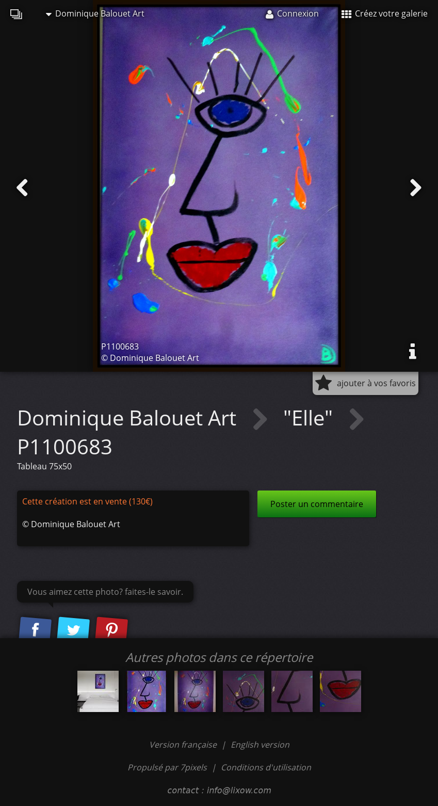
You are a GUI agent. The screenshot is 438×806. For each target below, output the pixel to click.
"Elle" (310, 417)
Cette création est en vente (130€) (87, 501)
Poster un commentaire (316, 504)
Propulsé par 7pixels (167, 767)
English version (260, 744)
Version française (184, 744)
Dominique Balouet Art (95, 13)
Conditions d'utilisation (266, 767)
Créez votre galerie (385, 13)
